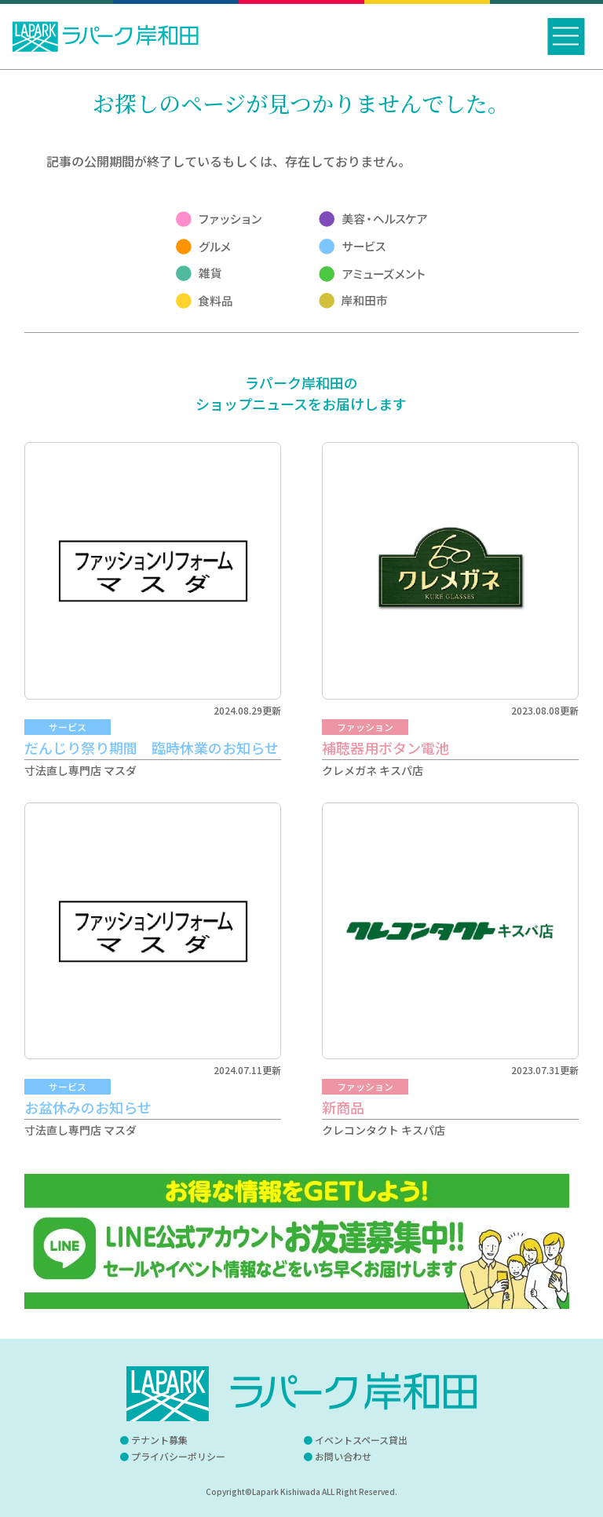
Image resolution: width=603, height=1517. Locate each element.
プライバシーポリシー (178, 1456)
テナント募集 (159, 1439)
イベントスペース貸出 (361, 1439)
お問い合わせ (343, 1456)
